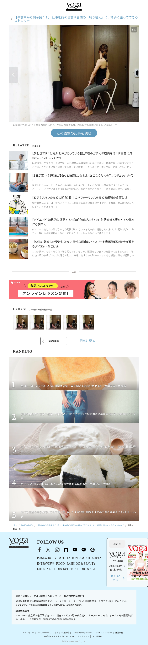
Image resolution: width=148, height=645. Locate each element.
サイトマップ (83, 636)
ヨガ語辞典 (97, 636)
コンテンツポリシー (103, 632)
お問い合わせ (28, 632)
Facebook (39, 549)
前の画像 (53, 341)
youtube (74, 549)
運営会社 (119, 632)
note (65, 549)
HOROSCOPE (63, 569)
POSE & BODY (46, 558)
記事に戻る (87, 340)
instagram (57, 549)
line (83, 549)
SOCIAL (97, 558)
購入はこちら (116, 578)
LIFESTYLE (44, 569)
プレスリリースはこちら (48, 632)
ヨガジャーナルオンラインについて (59, 636)
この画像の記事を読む (74, 132)
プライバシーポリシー (82, 632)
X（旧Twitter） (48, 549)
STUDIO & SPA (85, 569)
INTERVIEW (45, 564)
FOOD (60, 564)
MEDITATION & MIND (74, 558)
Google (92, 549)
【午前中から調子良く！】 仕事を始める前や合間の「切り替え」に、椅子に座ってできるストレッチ (76, 18)
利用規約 (65, 632)
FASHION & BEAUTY (81, 564)
